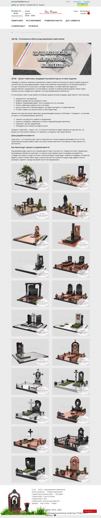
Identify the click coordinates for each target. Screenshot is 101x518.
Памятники (17, 20)
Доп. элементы (73, 20)
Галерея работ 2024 (39, 499)
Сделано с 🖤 (50, 515)
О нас (68, 2)
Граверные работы (53, 20)
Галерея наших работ (55, 492)
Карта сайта (44, 503)
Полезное (33, 26)
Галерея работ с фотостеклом (43, 496)
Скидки (54, 503)
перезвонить (17, 15)
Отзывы (87, 2)
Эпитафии (59, 494)
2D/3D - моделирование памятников (51, 489)
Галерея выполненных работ (42, 494)
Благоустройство (38, 492)
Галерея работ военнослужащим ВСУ (46, 501)
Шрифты (35, 503)
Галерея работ (18, 26)
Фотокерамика (33, 20)
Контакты (77, 2)
